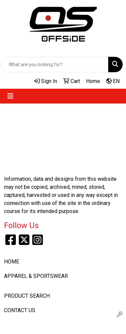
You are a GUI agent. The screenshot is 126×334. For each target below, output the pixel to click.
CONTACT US (19, 310)
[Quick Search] (54, 64)
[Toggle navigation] (10, 96)
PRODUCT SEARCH (27, 296)
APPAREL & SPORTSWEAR (36, 276)
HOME (11, 261)
